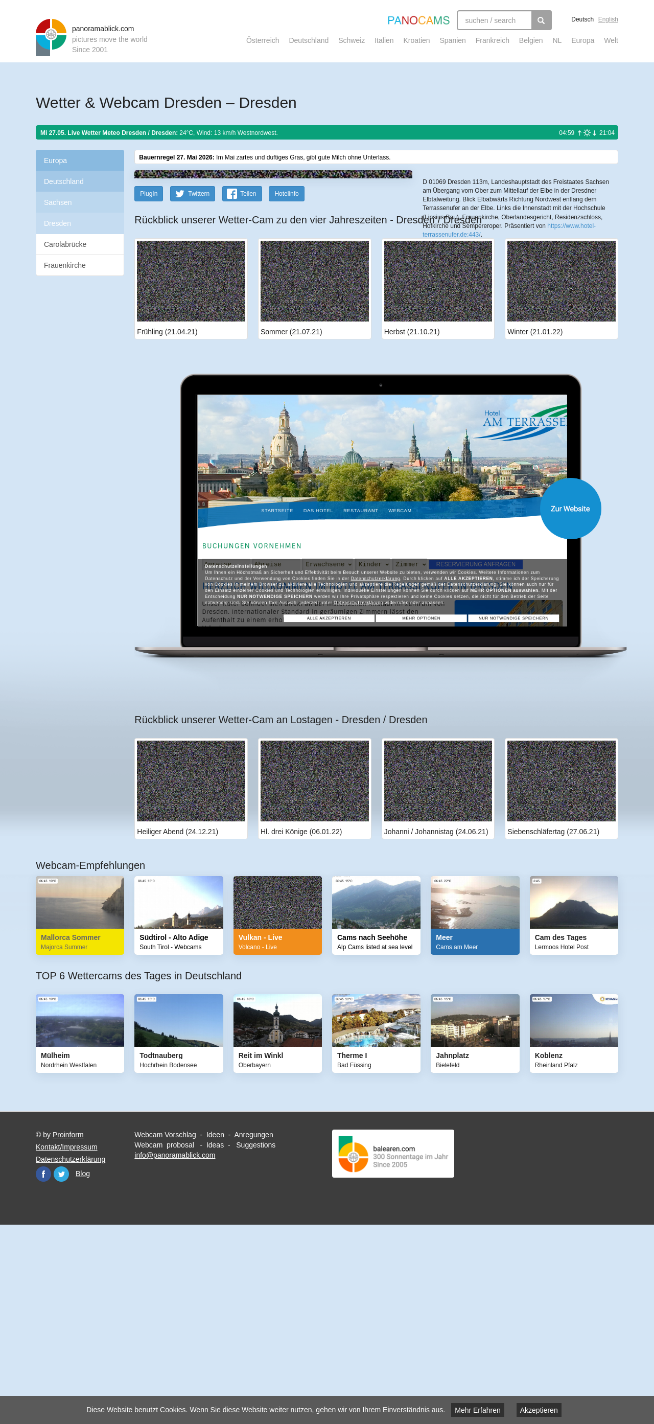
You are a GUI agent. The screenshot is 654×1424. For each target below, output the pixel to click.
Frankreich (492, 40)
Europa (582, 40)
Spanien (453, 40)
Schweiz (351, 40)
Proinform (68, 1334)
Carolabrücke (65, 244)
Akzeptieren (539, 1410)
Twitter (61, 1373)
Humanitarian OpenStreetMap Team (579, 305)
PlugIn (148, 393)
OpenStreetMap (489, 305)
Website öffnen (364, 707)
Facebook (43, 1373)
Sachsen (58, 202)
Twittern (198, 393)
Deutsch (582, 19)
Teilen (248, 393)
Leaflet (457, 305)
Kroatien (416, 40)
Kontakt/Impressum (67, 1346)
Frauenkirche (65, 265)
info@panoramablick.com (174, 1354)
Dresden (57, 223)
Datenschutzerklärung (70, 1358)
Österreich (262, 40)
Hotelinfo (286, 393)
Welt (611, 40)
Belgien (531, 40)
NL (557, 40)
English (608, 19)
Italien (384, 40)
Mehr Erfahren (477, 1410)
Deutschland (309, 40)
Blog (83, 1373)
